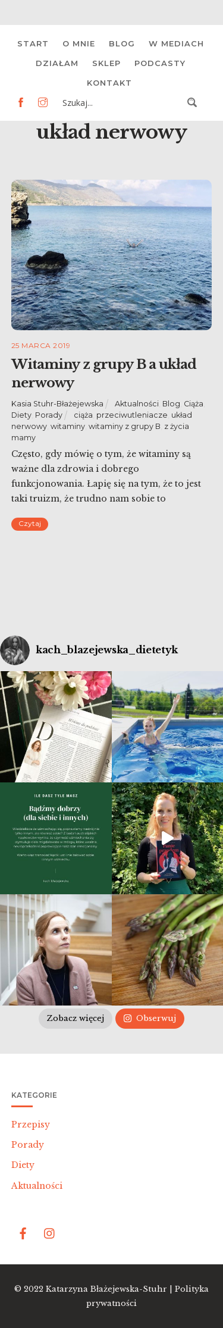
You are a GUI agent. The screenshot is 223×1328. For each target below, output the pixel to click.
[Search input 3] (121, 102)
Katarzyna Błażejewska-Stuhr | (110, 1289)
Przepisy (30, 1124)
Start (33, 43)
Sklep (106, 63)
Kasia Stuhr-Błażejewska (57, 403)
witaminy (68, 426)
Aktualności (137, 403)
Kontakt (109, 82)
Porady (48, 415)
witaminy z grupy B (125, 426)
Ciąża (193, 403)
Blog (122, 43)
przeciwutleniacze (132, 415)
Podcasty (160, 63)
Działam (57, 63)
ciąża (83, 415)
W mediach (176, 43)
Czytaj (29, 523)
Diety (21, 415)
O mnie (78, 43)
